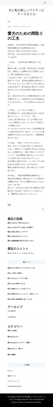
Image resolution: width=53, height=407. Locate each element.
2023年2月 (12, 311)
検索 (9, 205)
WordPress (37, 402)
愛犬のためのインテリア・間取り (19, 343)
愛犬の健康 (11, 355)
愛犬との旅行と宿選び (15, 273)
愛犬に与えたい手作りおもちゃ (18, 223)
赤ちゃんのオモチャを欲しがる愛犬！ (21, 227)
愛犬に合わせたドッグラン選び (18, 278)
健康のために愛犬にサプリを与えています (21, 268)
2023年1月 (12, 317)
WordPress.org (14, 386)
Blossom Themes (18, 402)
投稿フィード (12, 376)
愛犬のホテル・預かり (15, 349)
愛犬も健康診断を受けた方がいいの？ (21, 241)
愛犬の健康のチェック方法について (19, 289)
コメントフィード (13, 381)
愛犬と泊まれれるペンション (18, 236)
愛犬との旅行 (12, 331)
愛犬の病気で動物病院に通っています (20, 299)
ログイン (10, 371)
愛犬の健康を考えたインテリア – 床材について (23, 294)
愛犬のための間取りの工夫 (16, 284)
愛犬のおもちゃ (13, 337)
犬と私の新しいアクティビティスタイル (26, 12)
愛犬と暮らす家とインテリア (18, 232)
